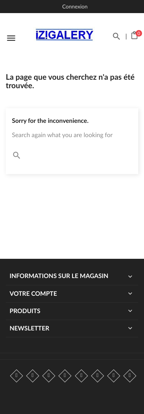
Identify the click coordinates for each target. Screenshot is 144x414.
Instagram (113, 375)
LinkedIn (129, 375)
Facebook (16, 375)
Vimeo (97, 375)
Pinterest (81, 375)
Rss (48, 375)
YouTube (64, 375)
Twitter (32, 375)
